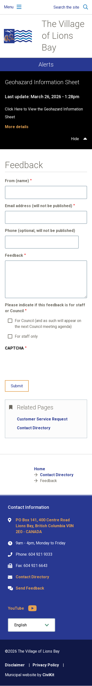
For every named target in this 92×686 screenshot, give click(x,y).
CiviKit (48, 675)
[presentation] (42, 366)
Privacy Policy (46, 665)
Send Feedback (30, 588)
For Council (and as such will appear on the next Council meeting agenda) (48, 323)
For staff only (26, 336)
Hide (75, 138)
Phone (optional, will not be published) (40, 230)
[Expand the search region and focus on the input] (70, 7)
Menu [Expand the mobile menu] (8, 7)
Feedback (14, 255)
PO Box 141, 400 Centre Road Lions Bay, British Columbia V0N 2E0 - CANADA (45, 526)
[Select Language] (31, 625)
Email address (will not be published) (38, 205)
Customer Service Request (42, 419)
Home (39, 469)
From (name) (17, 180)
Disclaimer (15, 665)
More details (16, 126)
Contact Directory (33, 428)
